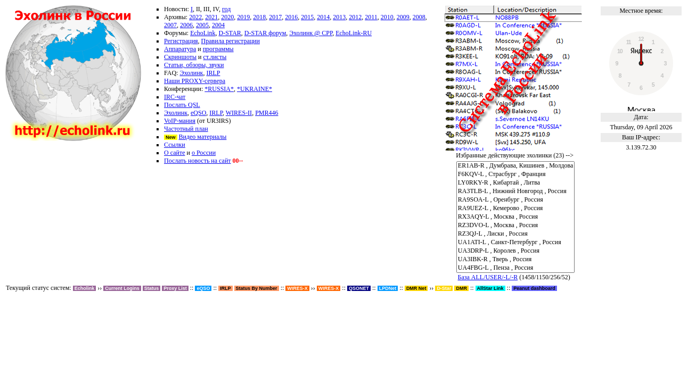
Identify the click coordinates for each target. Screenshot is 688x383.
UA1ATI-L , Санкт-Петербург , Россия (516, 242)
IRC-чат (174, 97)
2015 (307, 17)
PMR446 (266, 112)
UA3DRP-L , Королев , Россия (516, 251)
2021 (211, 17)
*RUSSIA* (219, 89)
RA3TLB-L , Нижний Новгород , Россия (516, 191)
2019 (243, 17)
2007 (170, 25)
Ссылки (174, 144)
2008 (419, 17)
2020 (227, 17)
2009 (403, 17)
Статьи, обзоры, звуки (194, 65)
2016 (291, 17)
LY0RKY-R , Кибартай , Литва (516, 183)
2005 (202, 25)
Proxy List (175, 288)
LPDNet (388, 288)
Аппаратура (180, 49)
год (226, 9)
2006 (186, 25)
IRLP (213, 73)
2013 (339, 17)
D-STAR (229, 33)
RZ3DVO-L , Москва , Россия (516, 225)
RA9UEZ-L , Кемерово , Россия (516, 208)
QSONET (359, 288)
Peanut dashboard (534, 288)
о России (204, 152)
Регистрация (181, 41)
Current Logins (122, 288)
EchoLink (202, 33)
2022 (195, 17)
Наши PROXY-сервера (194, 81)
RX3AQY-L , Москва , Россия (516, 217)
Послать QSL (182, 105)
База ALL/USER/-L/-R (488, 277)
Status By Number (256, 288)
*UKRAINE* (254, 89)
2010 (387, 17)
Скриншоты (180, 57)
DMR (461, 288)
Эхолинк (191, 73)
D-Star (444, 288)
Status (151, 288)
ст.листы (215, 57)
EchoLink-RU (353, 33)
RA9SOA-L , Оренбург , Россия (516, 200)
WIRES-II (239, 112)
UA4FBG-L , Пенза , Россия (516, 268)
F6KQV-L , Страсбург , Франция (516, 174)
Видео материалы (203, 136)
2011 (371, 17)
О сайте (174, 152)
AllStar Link (490, 288)
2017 (275, 17)
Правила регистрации (230, 41)
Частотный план (186, 128)
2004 (218, 25)
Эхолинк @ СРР (310, 33)
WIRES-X (328, 288)
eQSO (198, 112)
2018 (259, 17)
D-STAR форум (265, 33)
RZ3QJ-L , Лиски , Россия (516, 234)
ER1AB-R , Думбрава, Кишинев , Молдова (516, 166)
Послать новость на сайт (197, 160)
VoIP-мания (179, 120)
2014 (323, 17)
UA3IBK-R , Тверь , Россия (516, 259)
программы (218, 49)
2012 (355, 17)
